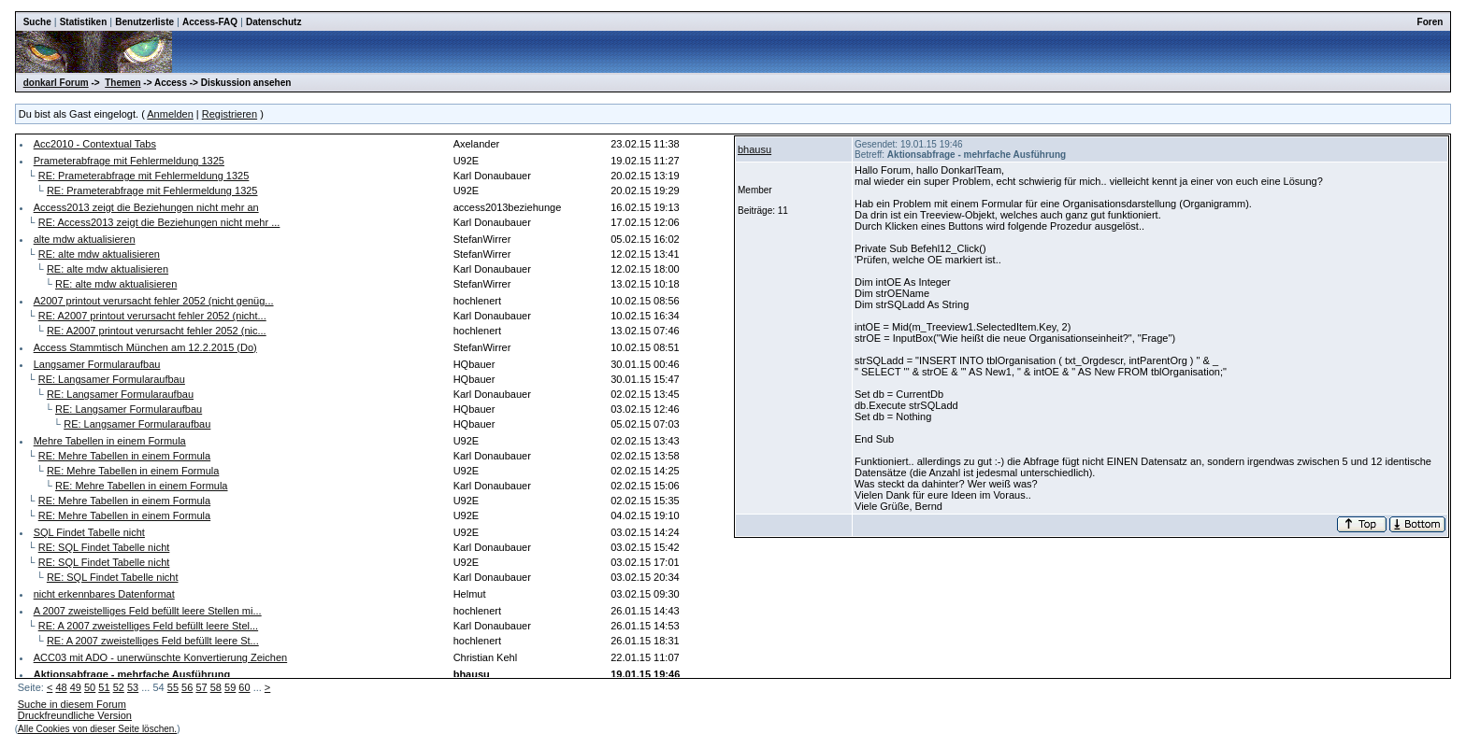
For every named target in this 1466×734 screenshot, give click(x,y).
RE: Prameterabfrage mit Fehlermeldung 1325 (144, 175)
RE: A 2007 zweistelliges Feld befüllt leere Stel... (148, 625)
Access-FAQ (209, 22)
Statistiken (84, 22)
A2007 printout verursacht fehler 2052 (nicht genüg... (154, 300)
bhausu (754, 149)
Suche (37, 22)
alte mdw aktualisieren (85, 239)
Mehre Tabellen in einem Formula (110, 440)
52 (118, 687)
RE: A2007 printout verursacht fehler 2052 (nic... (156, 330)
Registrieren (229, 114)
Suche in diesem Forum (72, 704)
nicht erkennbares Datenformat (104, 594)
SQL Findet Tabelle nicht (89, 532)
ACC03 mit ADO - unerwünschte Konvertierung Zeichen (160, 657)
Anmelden (170, 114)
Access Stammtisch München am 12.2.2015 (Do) (145, 347)
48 (60, 687)
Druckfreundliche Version (75, 715)
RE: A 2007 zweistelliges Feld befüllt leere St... (153, 640)
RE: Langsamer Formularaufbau (111, 379)
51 (103, 687)
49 (75, 687)
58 (216, 687)
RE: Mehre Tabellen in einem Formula (124, 455)
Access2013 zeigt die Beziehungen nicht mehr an (146, 207)
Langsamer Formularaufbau (97, 364)
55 (173, 687)
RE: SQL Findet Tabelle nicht (104, 547)
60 (244, 687)
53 (132, 687)
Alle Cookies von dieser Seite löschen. (97, 729)
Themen (122, 83)
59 (230, 687)
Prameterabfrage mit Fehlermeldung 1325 (129, 160)
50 (89, 687)
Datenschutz (273, 22)
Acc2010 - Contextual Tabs (95, 143)
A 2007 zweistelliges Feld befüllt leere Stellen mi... (148, 610)
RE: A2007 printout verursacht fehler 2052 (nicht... (152, 315)
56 (187, 687)
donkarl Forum (56, 83)
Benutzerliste (144, 22)
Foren (1430, 22)
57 (201, 687)
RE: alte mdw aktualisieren (99, 254)
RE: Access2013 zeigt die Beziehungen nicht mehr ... (159, 222)
